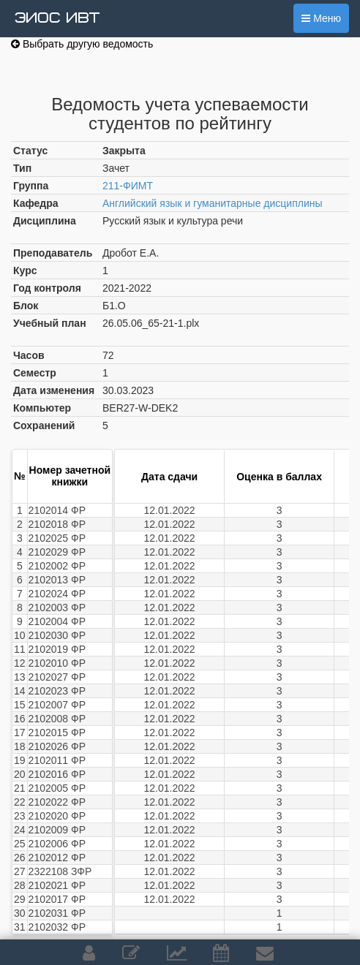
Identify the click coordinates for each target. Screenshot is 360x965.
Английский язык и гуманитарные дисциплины (212, 203)
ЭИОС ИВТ (57, 18)
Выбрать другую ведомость (82, 44)
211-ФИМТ (127, 186)
